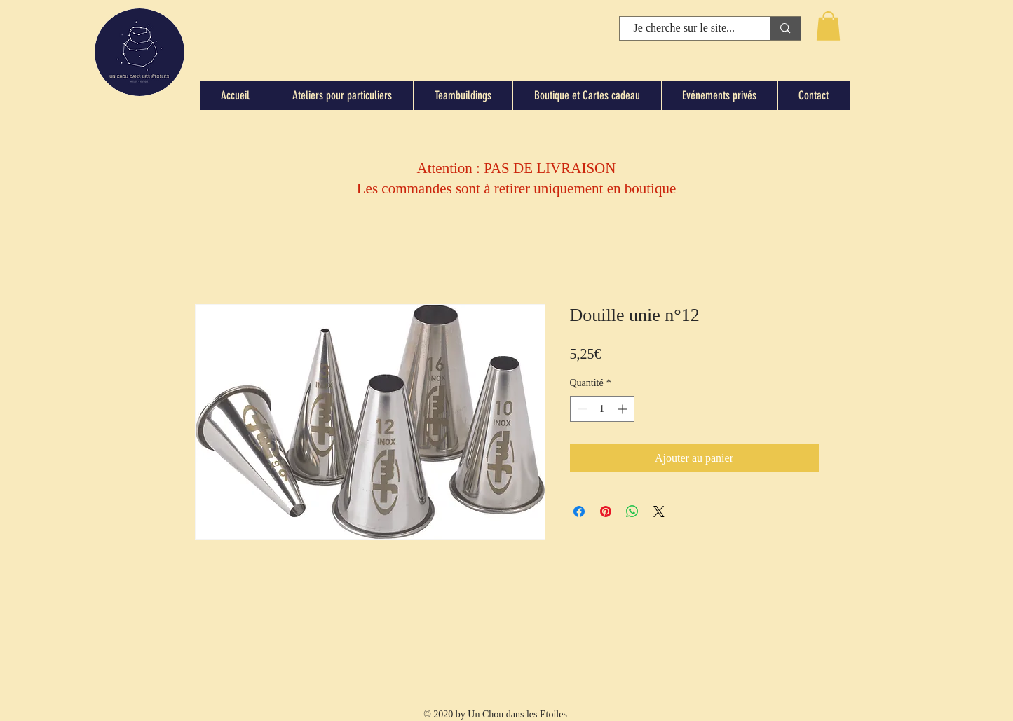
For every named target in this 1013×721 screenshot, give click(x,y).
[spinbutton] (602, 409)
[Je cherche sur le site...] (684, 28)
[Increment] (623, 409)
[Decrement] (581, 409)
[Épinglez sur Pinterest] (605, 511)
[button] (828, 26)
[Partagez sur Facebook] (579, 511)
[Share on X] (659, 511)
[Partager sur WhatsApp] (632, 511)
